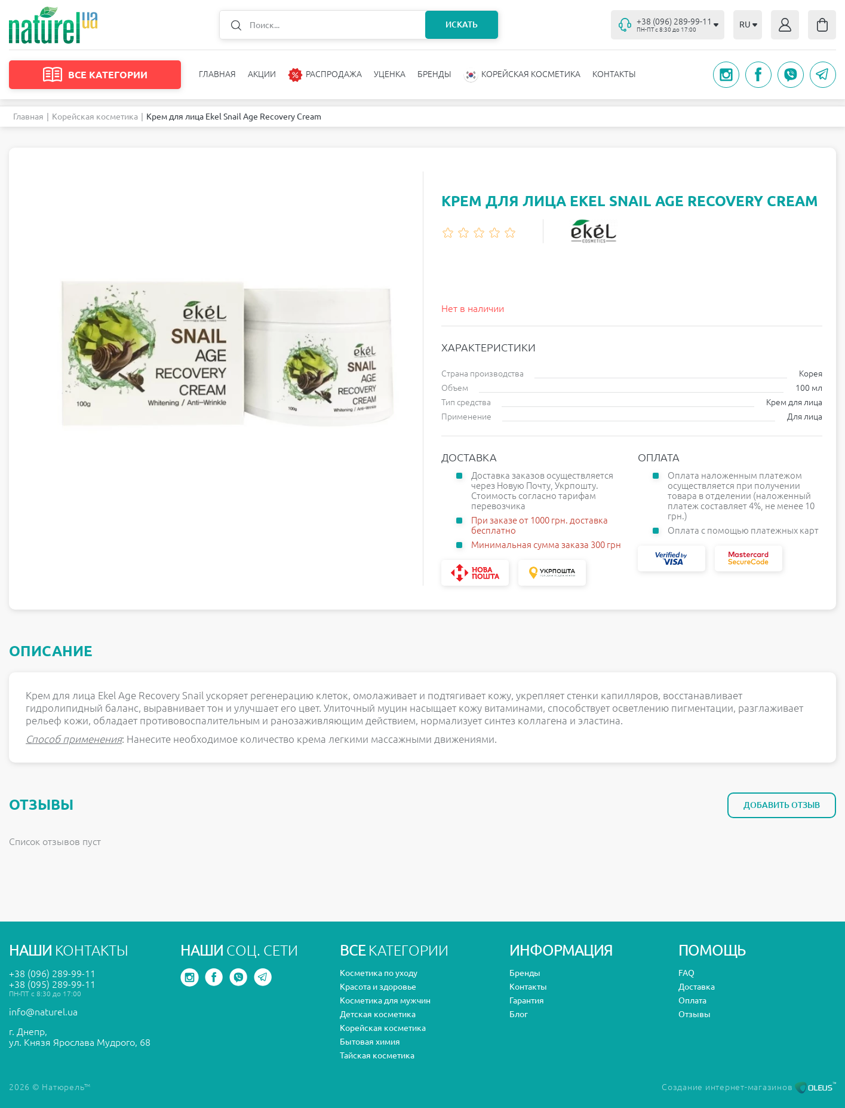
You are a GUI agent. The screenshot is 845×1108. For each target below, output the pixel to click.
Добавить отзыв (781, 805)
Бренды (434, 74)
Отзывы (694, 1014)
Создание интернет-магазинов (749, 1087)
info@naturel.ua (43, 1011)
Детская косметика (378, 1014)
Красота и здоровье (378, 986)
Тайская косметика (377, 1055)
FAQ (686, 973)
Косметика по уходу (378, 973)
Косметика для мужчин (385, 1000)
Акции (262, 74)
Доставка (696, 986)
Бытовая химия (370, 1041)
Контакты (614, 74)
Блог (518, 1014)
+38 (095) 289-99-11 (52, 984)
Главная (217, 74)
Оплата (692, 1000)
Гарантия (526, 1000)
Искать (461, 24)
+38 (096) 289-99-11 (52, 973)
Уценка (389, 74)
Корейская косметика (95, 116)
